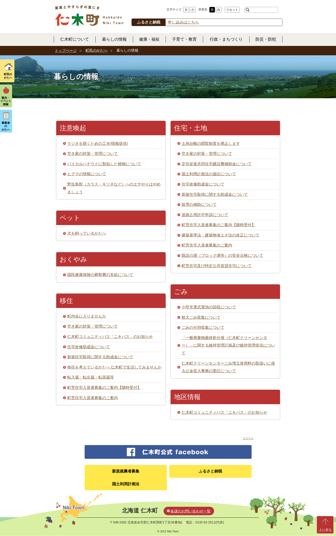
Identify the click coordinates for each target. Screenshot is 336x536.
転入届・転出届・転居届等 (90, 377)
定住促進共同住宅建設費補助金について (217, 164)
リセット (232, 9)
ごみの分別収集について (203, 327)
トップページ (66, 51)
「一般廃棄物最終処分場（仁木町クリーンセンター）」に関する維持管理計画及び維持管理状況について (228, 345)
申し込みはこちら (183, 22)
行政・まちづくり (226, 39)
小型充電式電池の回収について (209, 307)
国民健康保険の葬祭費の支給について (100, 275)
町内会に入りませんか (86, 316)
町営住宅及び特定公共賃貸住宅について (217, 266)
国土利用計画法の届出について (209, 174)
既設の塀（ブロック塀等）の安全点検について (222, 255)
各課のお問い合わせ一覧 (190, 511)
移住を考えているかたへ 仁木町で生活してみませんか (114, 367)
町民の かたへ (8, 76)
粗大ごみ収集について (201, 317)
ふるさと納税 (210, 471)
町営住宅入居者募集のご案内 (92, 398)
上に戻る (325, 530)
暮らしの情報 (114, 39)
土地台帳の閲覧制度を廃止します (211, 143)
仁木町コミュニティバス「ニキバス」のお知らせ (110, 336)
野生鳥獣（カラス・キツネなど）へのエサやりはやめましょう (114, 188)
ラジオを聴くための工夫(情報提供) (97, 143)
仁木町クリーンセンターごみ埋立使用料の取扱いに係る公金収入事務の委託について (228, 367)
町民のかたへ (97, 50)
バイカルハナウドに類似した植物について (104, 164)
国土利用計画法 (125, 484)
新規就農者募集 (125, 471)
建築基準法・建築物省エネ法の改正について (220, 235)
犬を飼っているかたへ (86, 233)
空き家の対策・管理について (92, 153)
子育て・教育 (184, 39)
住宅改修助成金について (88, 347)
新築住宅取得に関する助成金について (100, 357)
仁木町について (74, 39)
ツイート (248, 438)
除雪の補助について (199, 204)
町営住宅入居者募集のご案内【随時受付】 (104, 387)
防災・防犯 (265, 39)
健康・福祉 (149, 39)
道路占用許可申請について (205, 215)
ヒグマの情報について (86, 174)
